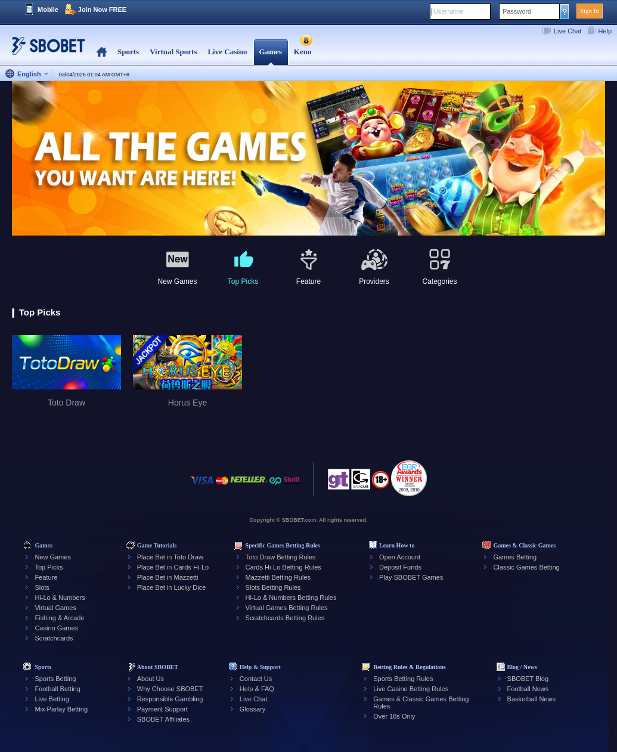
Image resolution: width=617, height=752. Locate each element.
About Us (150, 678)
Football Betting (57, 688)
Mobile (48, 9)
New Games (53, 557)
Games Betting (515, 557)
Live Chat (567, 31)
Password (517, 11)
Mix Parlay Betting (61, 709)
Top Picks (49, 567)
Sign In (589, 10)
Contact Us (256, 678)
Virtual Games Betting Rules (287, 607)
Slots (42, 587)
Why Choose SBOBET (170, 688)
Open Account (399, 557)
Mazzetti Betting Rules (278, 577)
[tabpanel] (308, 159)
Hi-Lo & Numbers (60, 597)
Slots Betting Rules (273, 587)
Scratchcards (54, 638)
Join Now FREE (102, 9)
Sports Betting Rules (403, 678)
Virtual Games (55, 607)
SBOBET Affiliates (163, 719)
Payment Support (162, 709)
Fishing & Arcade (59, 617)
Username (448, 11)
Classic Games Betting (526, 567)
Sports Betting (55, 678)
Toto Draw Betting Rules (281, 557)
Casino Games (56, 628)
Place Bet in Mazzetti (168, 577)
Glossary (252, 709)
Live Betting (52, 699)
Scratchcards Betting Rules (285, 617)
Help (605, 31)
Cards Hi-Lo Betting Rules (283, 567)
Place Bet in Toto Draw (170, 557)
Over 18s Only (394, 716)
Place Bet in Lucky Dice (171, 587)
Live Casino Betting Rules (410, 688)
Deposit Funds (400, 567)
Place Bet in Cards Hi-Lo (173, 567)
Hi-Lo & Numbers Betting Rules (291, 597)
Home (102, 52)
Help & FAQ (257, 688)
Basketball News (531, 699)
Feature (46, 577)
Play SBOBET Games (411, 577)
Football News (528, 688)
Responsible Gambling (170, 699)
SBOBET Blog (528, 678)
